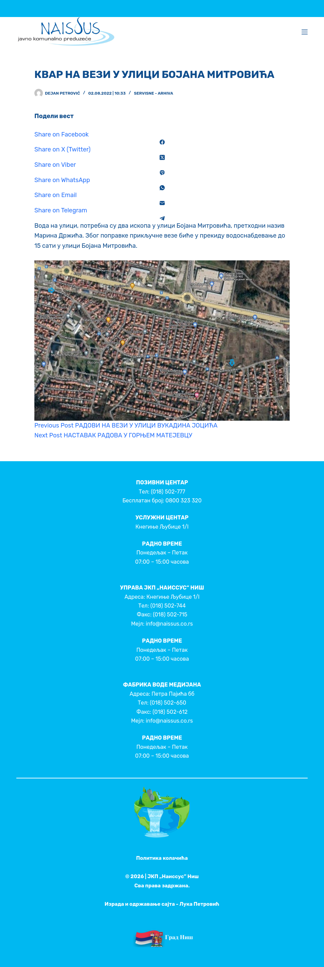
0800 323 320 (183, 500)
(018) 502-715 (170, 614)
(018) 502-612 (170, 712)
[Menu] (305, 32)
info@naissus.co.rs (169, 624)
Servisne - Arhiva (153, 93)
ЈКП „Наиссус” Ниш (173, 876)
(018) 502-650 (168, 702)
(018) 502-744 (168, 605)
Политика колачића (162, 858)
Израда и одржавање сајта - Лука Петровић (161, 904)
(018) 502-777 (168, 491)
